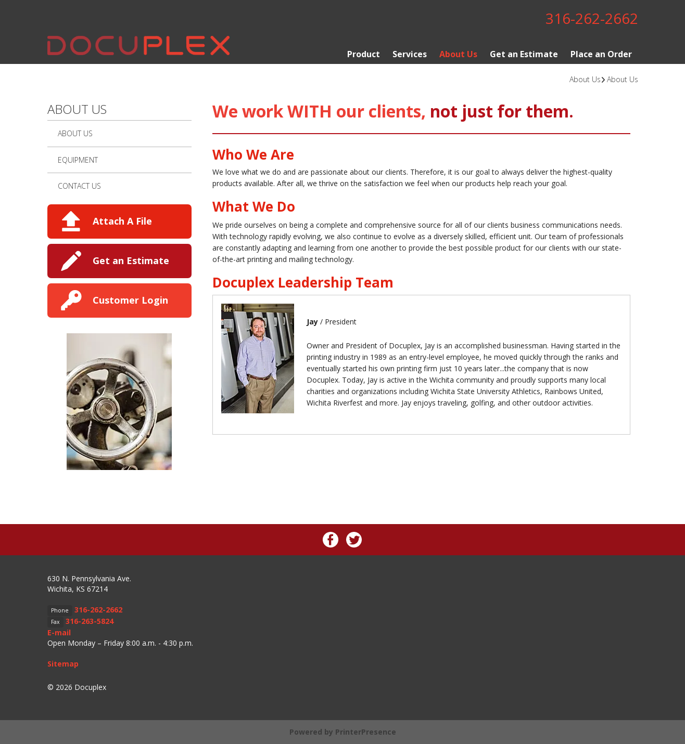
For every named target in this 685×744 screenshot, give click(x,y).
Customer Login (130, 300)
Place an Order (601, 54)
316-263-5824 (89, 621)
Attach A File (122, 221)
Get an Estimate (524, 54)
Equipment (78, 160)
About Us (458, 54)
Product (363, 54)
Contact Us (79, 186)
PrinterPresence (365, 732)
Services (409, 54)
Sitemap (63, 664)
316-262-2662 (592, 18)
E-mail (59, 632)
